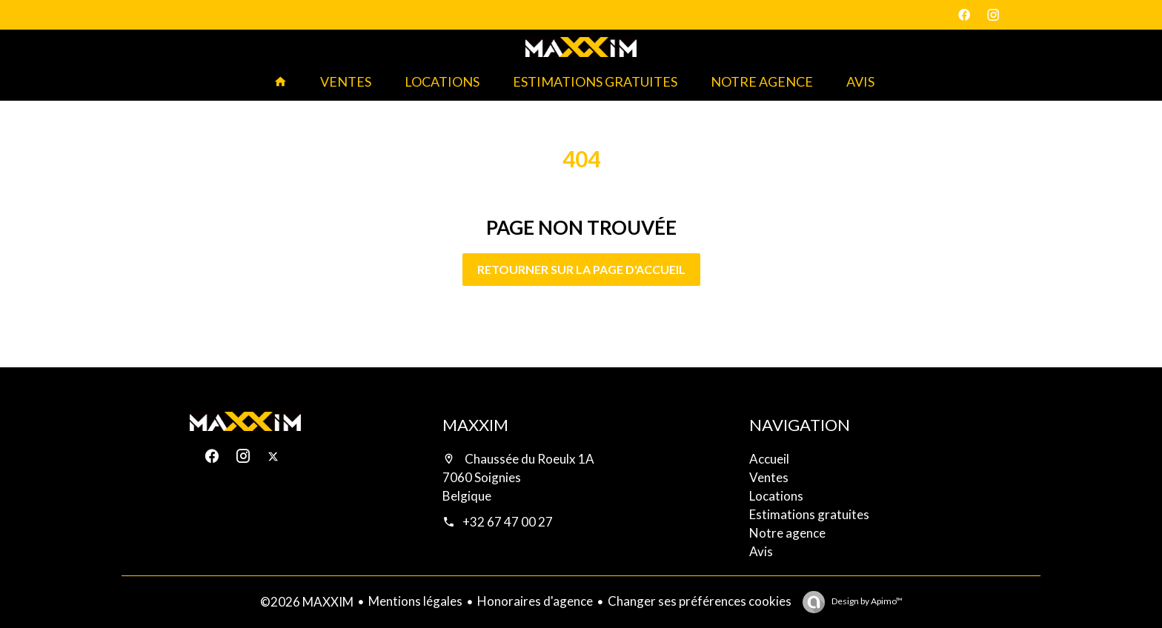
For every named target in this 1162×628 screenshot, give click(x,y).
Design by (866, 601)
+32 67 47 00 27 (507, 522)
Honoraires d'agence (535, 601)
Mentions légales (415, 601)
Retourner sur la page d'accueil (581, 269)
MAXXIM (475, 425)
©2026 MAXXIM (306, 601)
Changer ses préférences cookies (699, 601)
